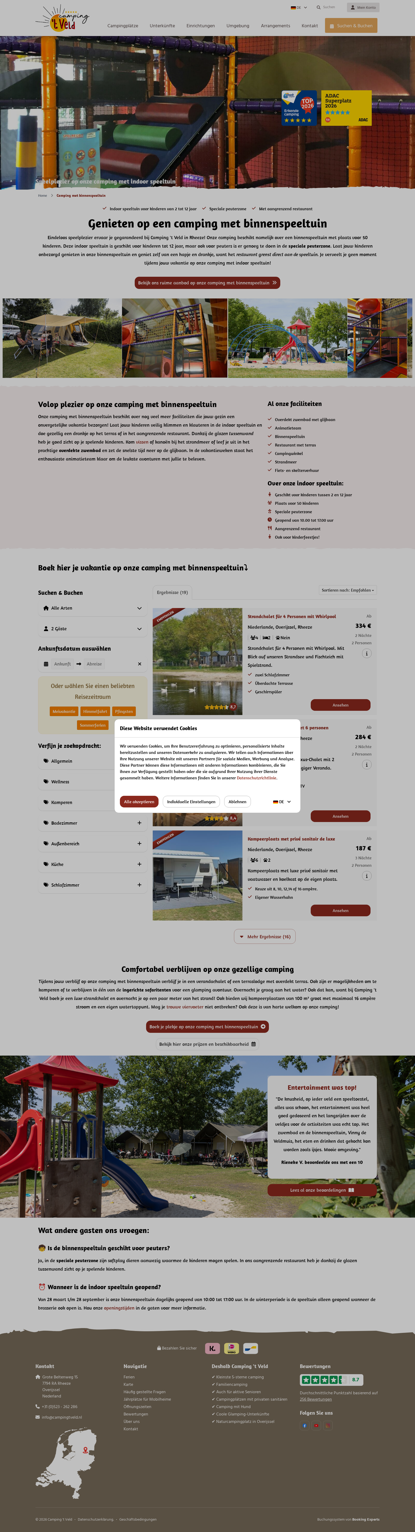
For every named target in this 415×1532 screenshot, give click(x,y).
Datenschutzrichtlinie (256, 777)
